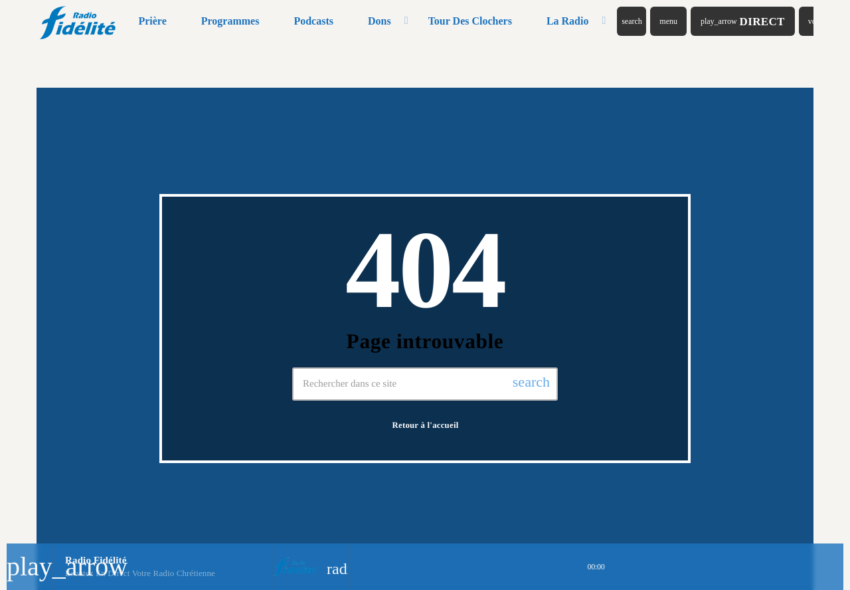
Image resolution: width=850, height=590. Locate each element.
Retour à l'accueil (425, 425)
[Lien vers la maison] (79, 21)
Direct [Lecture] (743, 21)
